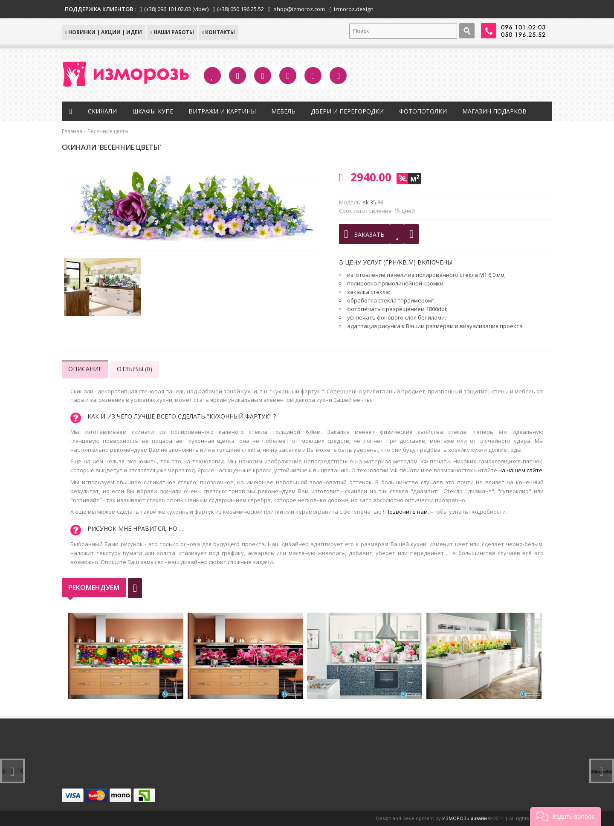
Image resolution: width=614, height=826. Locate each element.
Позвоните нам (406, 511)
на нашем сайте (520, 470)
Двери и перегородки (347, 111)
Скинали (102, 111)
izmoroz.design (354, 9)
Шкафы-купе (152, 111)
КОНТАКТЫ (218, 32)
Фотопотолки (423, 111)
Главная (72, 131)
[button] (565, 816)
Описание (85, 369)
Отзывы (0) (134, 369)
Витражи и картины (222, 111)
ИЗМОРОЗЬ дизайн (464, 818)
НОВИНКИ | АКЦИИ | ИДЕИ (103, 32)
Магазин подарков (494, 111)
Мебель (283, 111)
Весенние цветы (107, 131)
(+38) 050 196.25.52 (240, 9)
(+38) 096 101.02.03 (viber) (176, 9)
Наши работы (172, 32)
